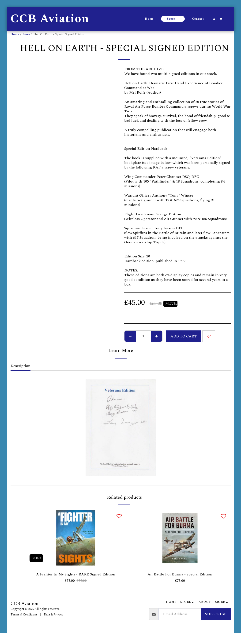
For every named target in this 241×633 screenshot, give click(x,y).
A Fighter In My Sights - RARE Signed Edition (75, 574)
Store (26, 34)
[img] (75, 538)
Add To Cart (183, 336)
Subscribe (215, 614)
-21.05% (36, 558)
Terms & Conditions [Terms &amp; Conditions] (24, 614)
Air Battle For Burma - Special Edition (179, 574)
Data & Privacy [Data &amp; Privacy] (53, 614)
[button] (214, 19)
